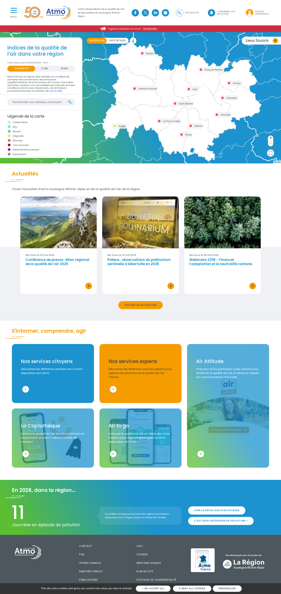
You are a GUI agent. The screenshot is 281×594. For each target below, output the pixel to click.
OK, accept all (153, 588)
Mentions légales (149, 563)
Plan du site (145, 571)
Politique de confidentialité (156, 580)
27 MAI (44, 68)
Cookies (142, 554)
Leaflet (277, 162)
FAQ (81, 554)
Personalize (227, 588)
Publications (88, 580)
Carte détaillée (117, 40)
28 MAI (64, 68)
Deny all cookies (192, 588)
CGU (139, 546)
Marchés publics (91, 571)
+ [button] (270, 138)
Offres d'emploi (90, 563)
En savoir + (150, 28)
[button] (187, 13)
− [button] (270, 143)
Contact (85, 546)
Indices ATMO (97, 40)
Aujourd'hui (21, 68)
